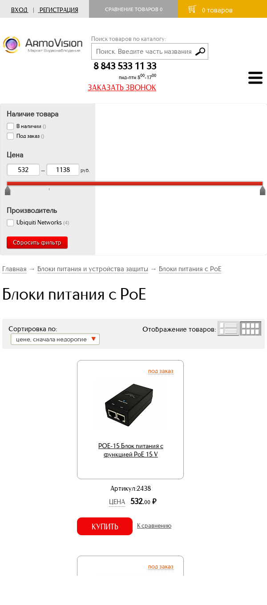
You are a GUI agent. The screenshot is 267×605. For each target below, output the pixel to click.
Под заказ (161, 370)
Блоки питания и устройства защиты (92, 268)
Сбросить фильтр (37, 242)
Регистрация (59, 10)
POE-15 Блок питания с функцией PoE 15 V (130, 450)
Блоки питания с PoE (190, 268)
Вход (19, 10)
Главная (14, 268)
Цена (117, 501)
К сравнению (154, 525)
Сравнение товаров (133, 9)
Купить (105, 527)
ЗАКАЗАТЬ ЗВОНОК (122, 87)
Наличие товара (32, 113)
